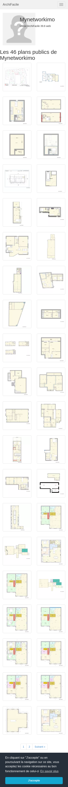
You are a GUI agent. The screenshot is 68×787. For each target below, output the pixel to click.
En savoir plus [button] (49, 771)
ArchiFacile (11, 4)
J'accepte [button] (34, 780)
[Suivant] (40, 747)
